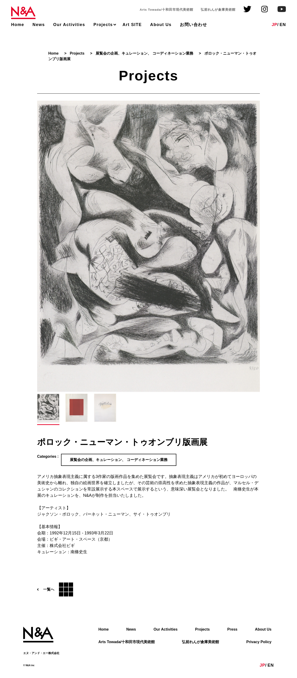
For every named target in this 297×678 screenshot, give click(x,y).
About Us (160, 24)
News (38, 24)
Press (232, 630)
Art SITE (132, 24)
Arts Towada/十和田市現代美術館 (126, 642)
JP (274, 24)
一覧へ (55, 590)
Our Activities (69, 24)
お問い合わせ (193, 24)
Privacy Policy (258, 642)
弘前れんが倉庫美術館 (200, 642)
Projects (103, 24)
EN (283, 24)
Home (17, 24)
